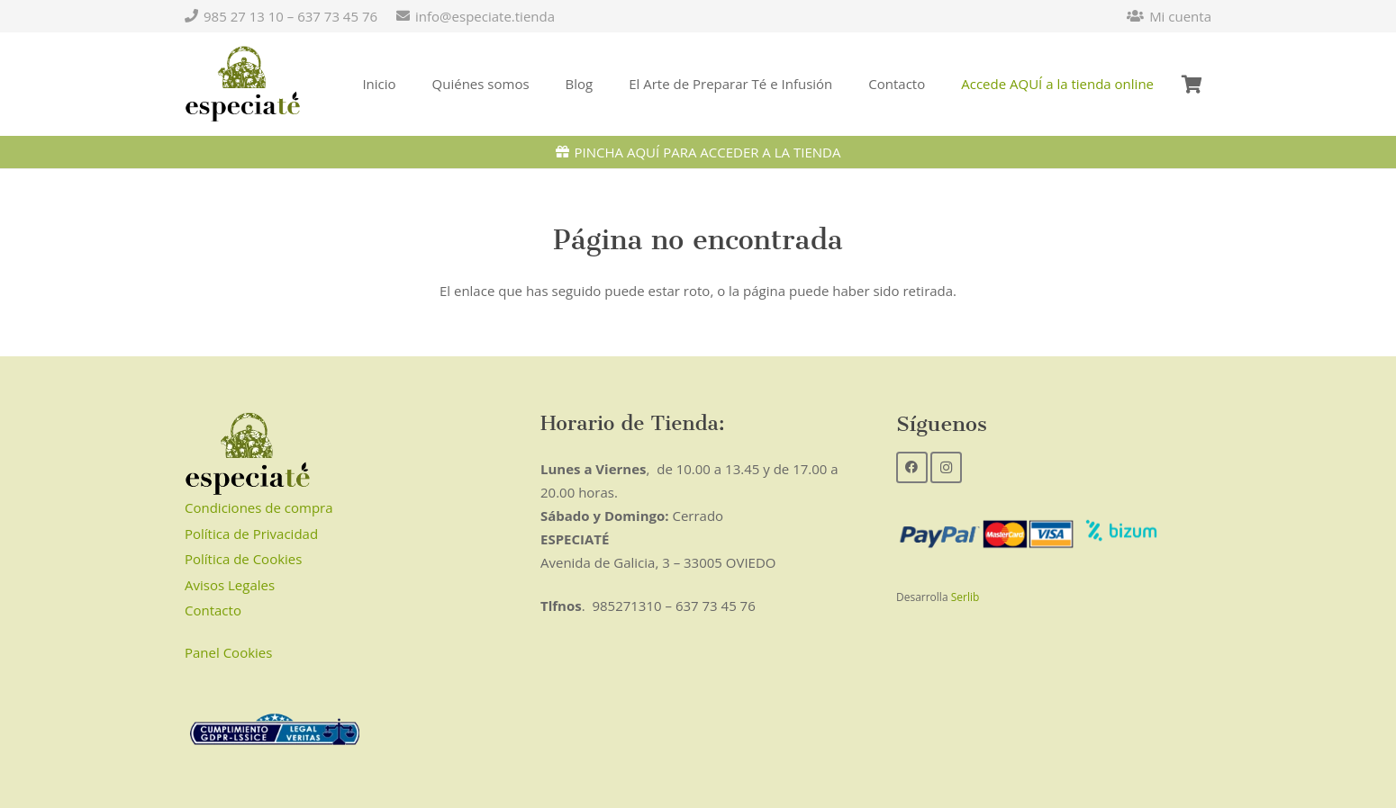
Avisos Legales (230, 585)
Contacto (213, 610)
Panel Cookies (228, 652)
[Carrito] (1191, 84)
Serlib (965, 597)
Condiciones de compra (259, 507)
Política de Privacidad (251, 534)
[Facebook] (912, 467)
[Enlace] (243, 84)
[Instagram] (946, 467)
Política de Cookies (243, 559)
